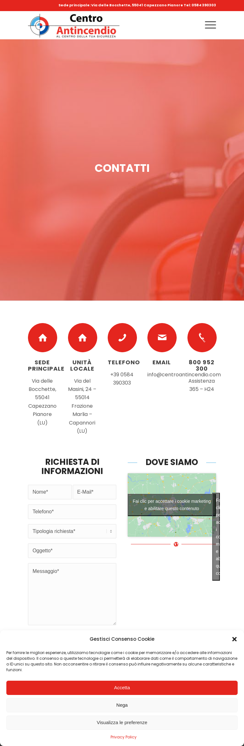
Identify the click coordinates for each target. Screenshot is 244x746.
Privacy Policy (124, 737)
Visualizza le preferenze (122, 722)
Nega (122, 705)
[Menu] (207, 25)
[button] (234, 639)
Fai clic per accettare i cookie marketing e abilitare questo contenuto (172, 542)
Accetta (122, 687)
